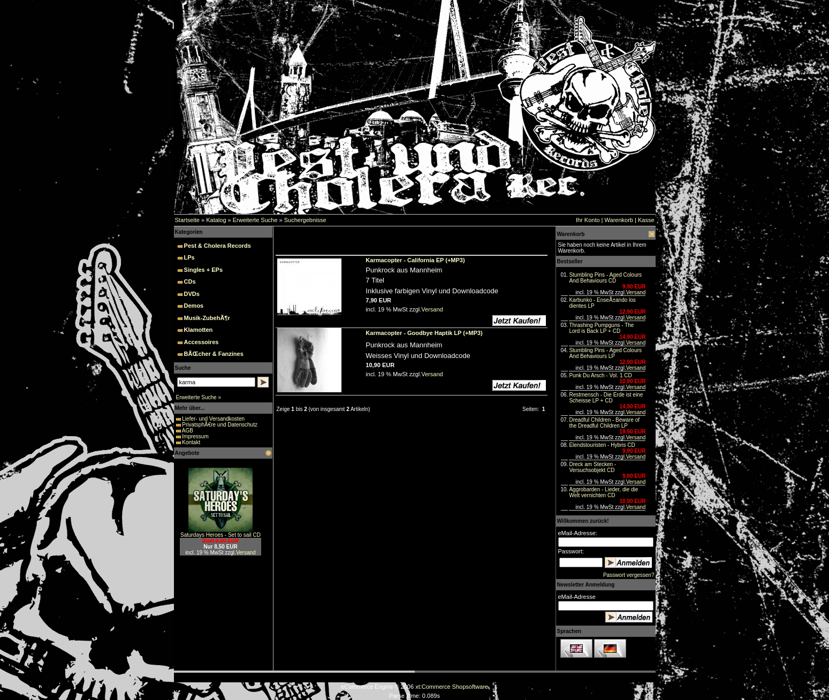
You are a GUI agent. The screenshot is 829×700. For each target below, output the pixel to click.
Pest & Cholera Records (217, 245)
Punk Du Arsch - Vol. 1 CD (600, 375)
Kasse (646, 220)
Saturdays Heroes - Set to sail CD (220, 535)
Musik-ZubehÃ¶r (207, 318)
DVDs (192, 294)
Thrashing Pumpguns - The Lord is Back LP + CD (601, 328)
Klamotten (198, 329)
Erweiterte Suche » (199, 397)
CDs (190, 281)
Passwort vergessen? (629, 575)
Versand (246, 553)
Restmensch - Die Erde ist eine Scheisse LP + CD (606, 398)
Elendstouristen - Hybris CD (602, 445)
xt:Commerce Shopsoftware (451, 686)
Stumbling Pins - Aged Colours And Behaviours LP (605, 353)
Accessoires (201, 342)
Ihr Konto (588, 220)
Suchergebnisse (305, 220)
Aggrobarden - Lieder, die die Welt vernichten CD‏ (603, 492)
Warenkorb (619, 220)
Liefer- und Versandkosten (213, 419)
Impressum (195, 436)
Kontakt (191, 442)
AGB (187, 430)
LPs (189, 257)
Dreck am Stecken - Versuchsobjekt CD (592, 467)
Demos (194, 305)
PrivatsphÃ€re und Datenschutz (219, 425)
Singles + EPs (203, 270)
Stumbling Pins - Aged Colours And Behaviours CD (605, 278)
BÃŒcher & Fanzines (214, 354)
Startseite (187, 220)
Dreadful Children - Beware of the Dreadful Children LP (604, 423)
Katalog (216, 220)
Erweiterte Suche (255, 220)
